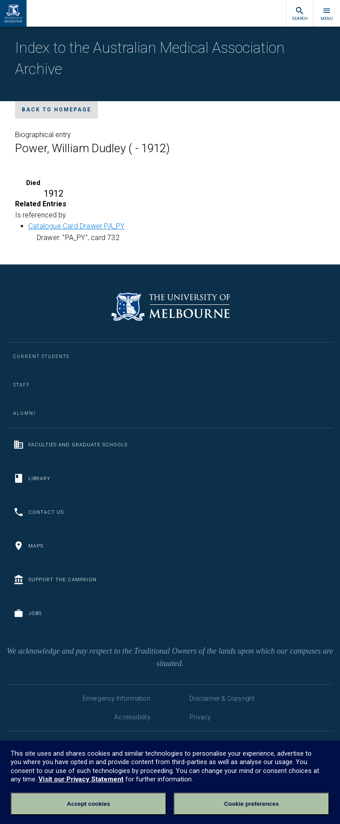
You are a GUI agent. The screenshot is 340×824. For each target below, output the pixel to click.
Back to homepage (56, 109)
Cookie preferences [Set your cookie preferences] (251, 803)
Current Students (41, 356)
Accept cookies (88, 803)
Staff (21, 384)
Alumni (24, 413)
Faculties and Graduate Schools (70, 444)
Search (300, 13)
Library (31, 478)
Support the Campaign (55, 579)
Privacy (200, 717)
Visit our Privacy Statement (81, 779)
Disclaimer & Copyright (222, 698)
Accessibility (132, 717)
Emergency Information (117, 698)
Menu (327, 13)
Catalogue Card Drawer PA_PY (76, 226)
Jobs (27, 613)
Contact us (38, 512)
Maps (28, 545)
